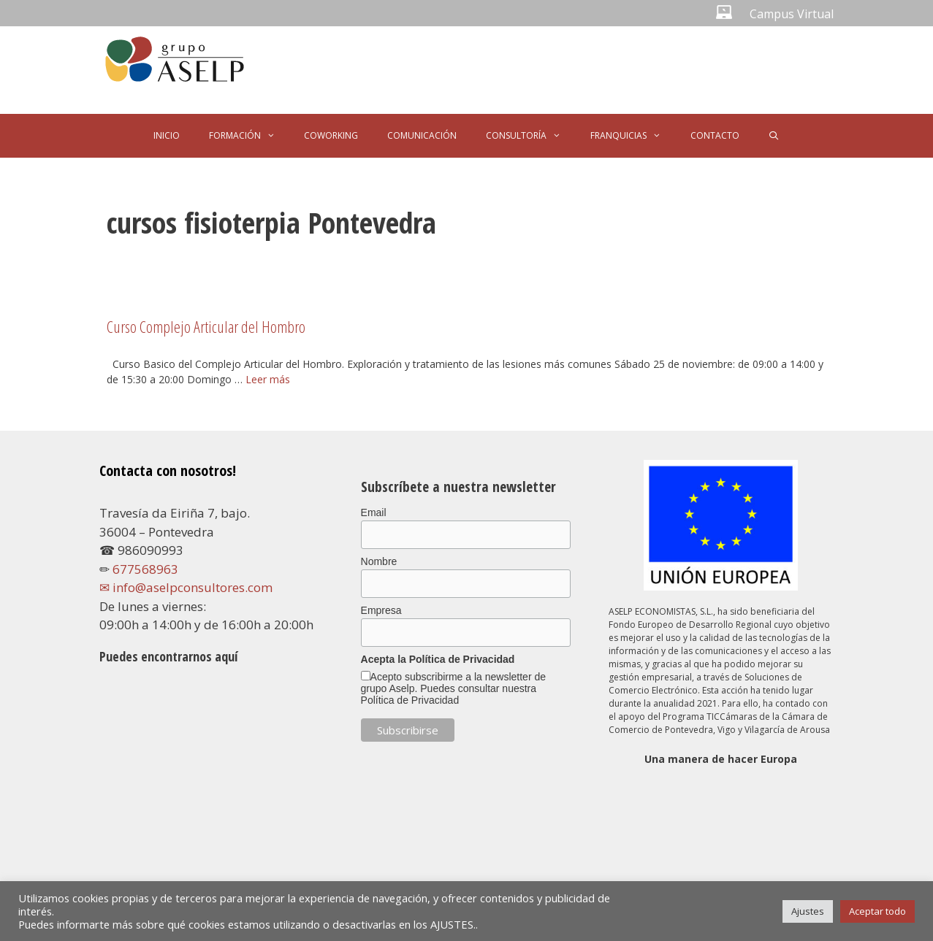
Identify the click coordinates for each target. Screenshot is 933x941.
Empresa (381, 610)
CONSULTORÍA (531, 136)
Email (373, 512)
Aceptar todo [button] (877, 911)
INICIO (166, 135)
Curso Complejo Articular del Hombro (206, 326)
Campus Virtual (792, 14)
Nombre (379, 561)
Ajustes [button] (807, 911)
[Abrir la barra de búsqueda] (774, 136)
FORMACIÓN (249, 136)
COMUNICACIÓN (422, 135)
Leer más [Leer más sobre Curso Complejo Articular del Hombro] (267, 379)
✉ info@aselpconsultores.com (186, 587)
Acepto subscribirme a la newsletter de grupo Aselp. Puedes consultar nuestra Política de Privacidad (453, 688)
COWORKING (331, 135)
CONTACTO (714, 135)
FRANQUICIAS (633, 136)
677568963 (145, 569)
